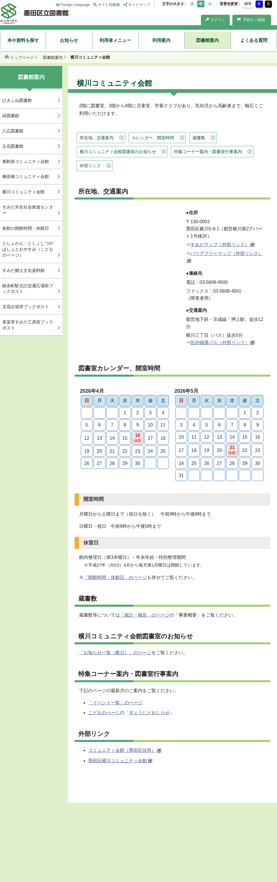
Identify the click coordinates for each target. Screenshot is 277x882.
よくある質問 (253, 40)
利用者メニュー (115, 40)
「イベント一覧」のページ (115, 702)
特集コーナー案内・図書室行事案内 (208, 151)
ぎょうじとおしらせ (149, 712)
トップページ (22, 57)
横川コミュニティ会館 (23, 191)
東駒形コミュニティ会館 (25, 161)
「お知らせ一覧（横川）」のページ (115, 652)
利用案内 (161, 40)
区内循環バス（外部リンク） (220, 342)
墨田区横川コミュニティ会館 (117, 760)
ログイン (215, 20)
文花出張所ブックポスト (25, 306)
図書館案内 (207, 40)
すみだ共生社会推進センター (27, 210)
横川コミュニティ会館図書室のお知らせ (118, 151)
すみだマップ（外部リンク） (220, 244)
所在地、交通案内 (97, 137)
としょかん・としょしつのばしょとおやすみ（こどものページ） (27, 249)
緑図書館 (10, 115)
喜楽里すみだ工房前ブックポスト (27, 324)
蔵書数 (198, 137)
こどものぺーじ (104, 712)
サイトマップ (139, 5)
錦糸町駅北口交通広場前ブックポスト (27, 288)
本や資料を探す (23, 40)
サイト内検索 (109, 5)
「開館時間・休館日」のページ (115, 577)
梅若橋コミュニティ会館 (25, 176)
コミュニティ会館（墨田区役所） (122, 750)
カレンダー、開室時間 (153, 137)
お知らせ (69, 40)
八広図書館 (12, 130)
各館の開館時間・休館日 (25, 228)
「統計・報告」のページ (145, 615)
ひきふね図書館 (17, 100)
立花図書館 (12, 146)
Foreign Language (75, 5)
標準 (248, 4)
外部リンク (90, 165)
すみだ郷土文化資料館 (23, 270)
